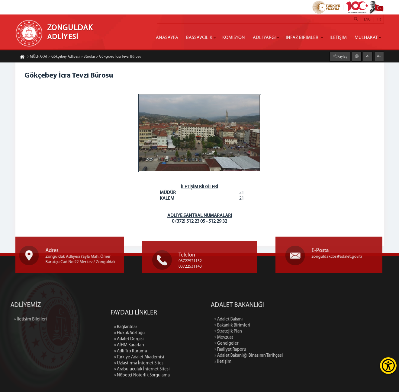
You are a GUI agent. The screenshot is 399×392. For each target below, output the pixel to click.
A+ (379, 56)
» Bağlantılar (125, 359)
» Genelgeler (260, 343)
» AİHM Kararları (129, 377)
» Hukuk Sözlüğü (129, 365)
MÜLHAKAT (366, 37)
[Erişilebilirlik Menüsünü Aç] (388, 365)
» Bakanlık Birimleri (266, 325)
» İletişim (256, 361)
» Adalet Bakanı (262, 319)
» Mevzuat (257, 337)
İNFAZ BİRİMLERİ (303, 37)
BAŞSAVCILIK (199, 37)
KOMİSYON (233, 37)
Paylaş (341, 57)
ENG (367, 19)
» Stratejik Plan (261, 331)
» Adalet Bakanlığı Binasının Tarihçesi (282, 355)
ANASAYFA (167, 37)
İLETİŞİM (338, 37)
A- (367, 56)
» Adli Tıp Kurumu (130, 383)
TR (379, 19)
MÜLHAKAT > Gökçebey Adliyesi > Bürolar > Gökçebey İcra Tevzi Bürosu (84, 56)
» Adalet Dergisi (129, 371)
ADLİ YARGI (264, 37)
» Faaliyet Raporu (264, 349)
